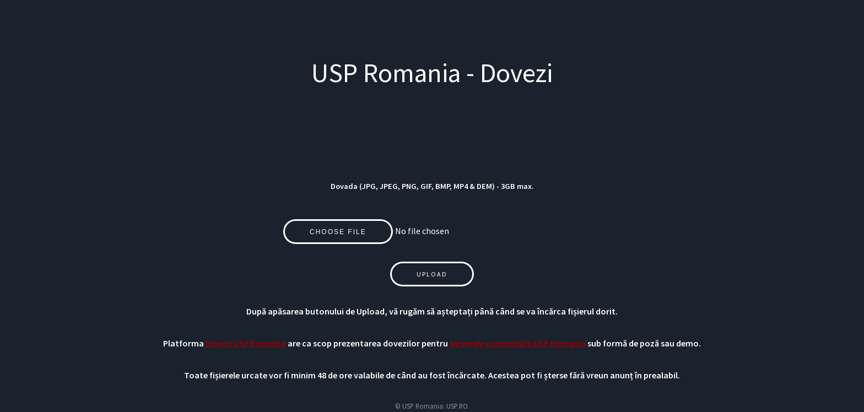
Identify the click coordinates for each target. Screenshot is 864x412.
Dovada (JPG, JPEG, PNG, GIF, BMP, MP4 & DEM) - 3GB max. (432, 186)
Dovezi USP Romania (246, 343)
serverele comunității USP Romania (518, 343)
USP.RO (457, 406)
